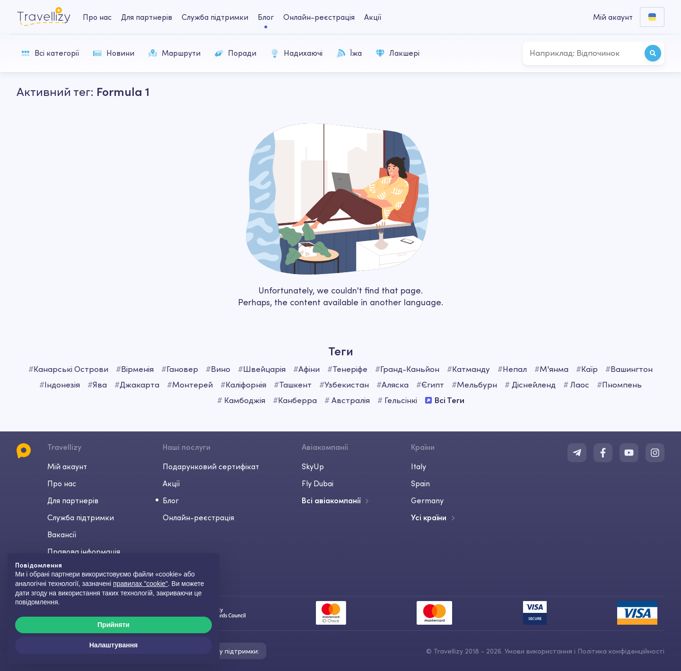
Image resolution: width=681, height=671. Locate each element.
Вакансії (61, 534)
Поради (235, 53)
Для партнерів (72, 500)
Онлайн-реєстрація (198, 517)
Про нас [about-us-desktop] (97, 17)
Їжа (349, 53)
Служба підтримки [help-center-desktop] (215, 17)
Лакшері (397, 53)
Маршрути (174, 53)
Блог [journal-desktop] (266, 17)
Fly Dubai (317, 483)
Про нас (61, 483)
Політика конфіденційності (620, 651)
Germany (427, 500)
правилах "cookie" (140, 583)
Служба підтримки (80, 517)
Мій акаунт (67, 466)
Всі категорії (50, 53)
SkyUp (313, 466)
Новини (113, 53)
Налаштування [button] (113, 645)
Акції (372, 17)
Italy (418, 466)
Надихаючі (297, 53)
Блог (171, 500)
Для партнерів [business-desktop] (146, 17)
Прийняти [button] (113, 624)
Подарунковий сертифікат (211, 466)
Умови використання (538, 651)
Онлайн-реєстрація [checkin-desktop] (319, 17)
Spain (420, 483)
